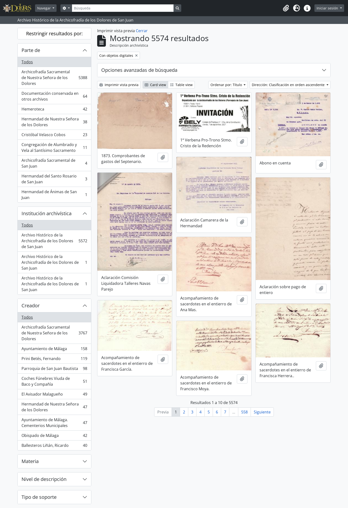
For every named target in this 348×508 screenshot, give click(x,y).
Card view (155, 84)
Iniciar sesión (328, 8)
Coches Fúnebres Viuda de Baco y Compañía (54, 381)
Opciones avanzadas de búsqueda (139, 70)
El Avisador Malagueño (54, 395)
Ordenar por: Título (226, 84)
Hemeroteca (54, 110)
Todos (27, 62)
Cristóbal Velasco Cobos (54, 136)
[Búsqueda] (123, 8)
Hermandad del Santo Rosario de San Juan (54, 178)
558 (244, 412)
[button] (286, 8)
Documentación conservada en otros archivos (54, 96)
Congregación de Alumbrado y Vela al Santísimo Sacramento (54, 147)
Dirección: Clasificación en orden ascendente (289, 84)
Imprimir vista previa (118, 84)
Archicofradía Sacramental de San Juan (54, 163)
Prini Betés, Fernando (54, 360)
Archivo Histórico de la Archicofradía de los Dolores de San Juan (54, 240)
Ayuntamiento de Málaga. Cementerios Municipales (54, 422)
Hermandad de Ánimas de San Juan (54, 194)
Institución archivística (47, 213)
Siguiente (262, 412)
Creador (31, 305)
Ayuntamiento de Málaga (54, 350)
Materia (30, 461)
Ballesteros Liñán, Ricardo (54, 446)
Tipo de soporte (39, 497)
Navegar (44, 8)
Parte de (31, 50)
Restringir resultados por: (54, 33)
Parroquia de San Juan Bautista (54, 370)
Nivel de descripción (44, 479)
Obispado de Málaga (54, 437)
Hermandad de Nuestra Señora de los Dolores (54, 121)
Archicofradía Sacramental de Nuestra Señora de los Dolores (54, 77)
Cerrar (142, 30)
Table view (181, 84)
